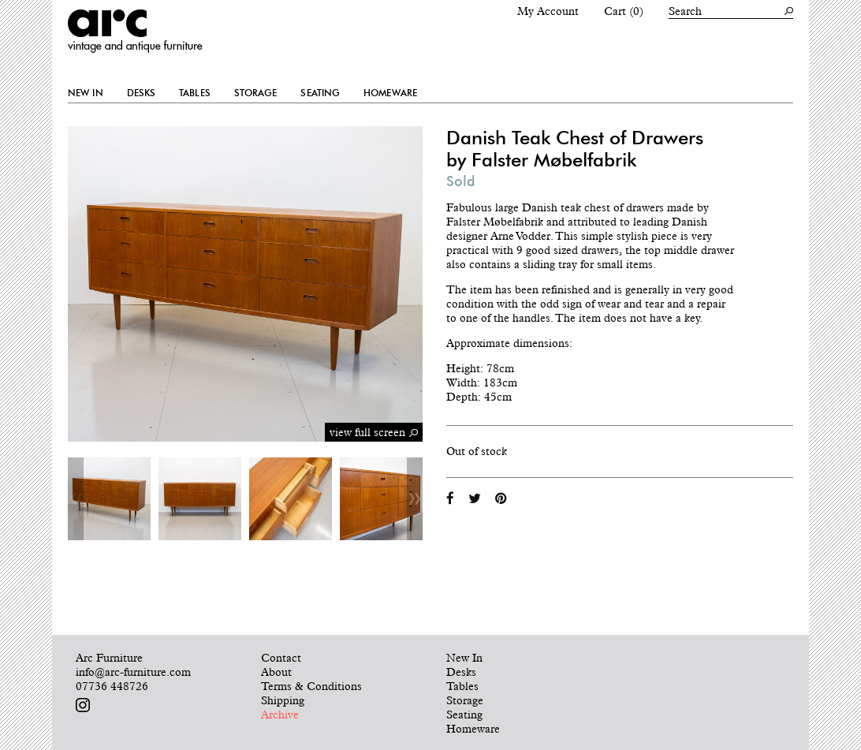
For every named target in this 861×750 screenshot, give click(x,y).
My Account (548, 11)
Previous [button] (76, 498)
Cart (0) (623, 11)
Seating (320, 93)
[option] (109, 498)
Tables (195, 93)
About (276, 672)
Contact (281, 657)
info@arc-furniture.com (133, 672)
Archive (280, 714)
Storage (256, 93)
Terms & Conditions (311, 686)
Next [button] (415, 498)
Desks (141, 93)
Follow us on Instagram (83, 705)
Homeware (390, 93)
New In (85, 93)
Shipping (282, 700)
